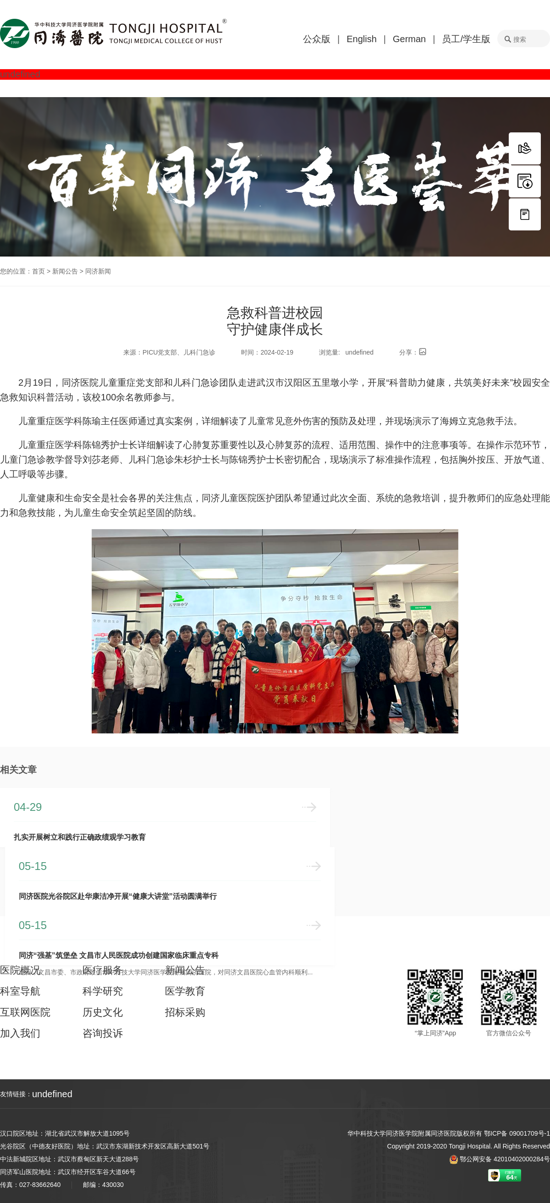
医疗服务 (102, 967)
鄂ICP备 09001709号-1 (517, 1133)
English (361, 39)
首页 (38, 271)
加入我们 (20, 1030)
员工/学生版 (466, 39)
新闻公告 (65, 271)
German (409, 39)
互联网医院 (25, 1009)
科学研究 (102, 988)
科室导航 (20, 988)
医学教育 (185, 988)
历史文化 (102, 1009)
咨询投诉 (102, 1030)
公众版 (316, 39)
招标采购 (185, 1009)
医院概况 (20, 967)
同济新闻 (98, 271)
